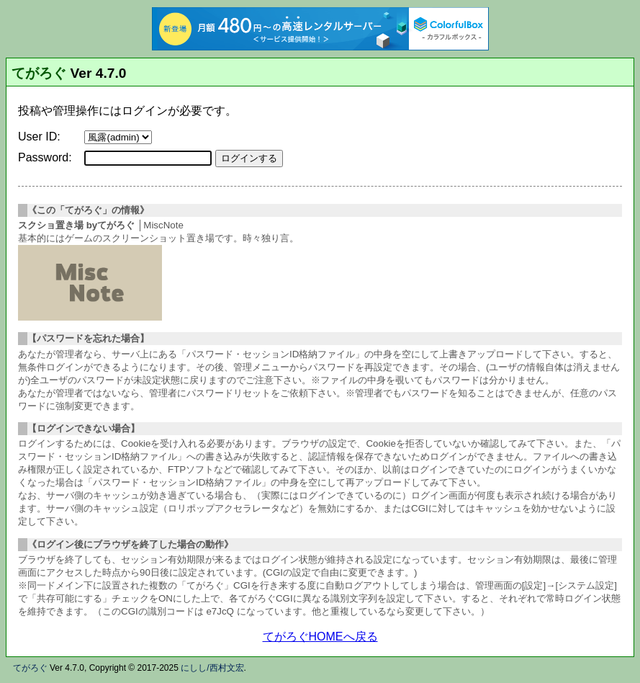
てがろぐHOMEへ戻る (320, 636)
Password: (45, 157)
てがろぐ (39, 73)
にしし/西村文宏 (212, 668)
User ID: (39, 136)
